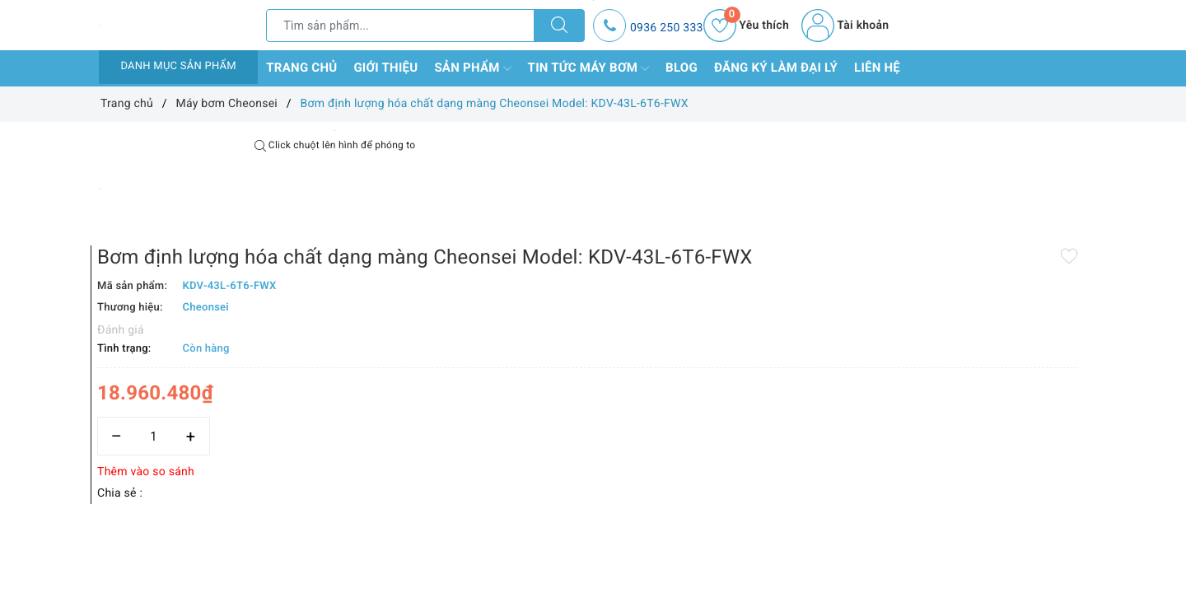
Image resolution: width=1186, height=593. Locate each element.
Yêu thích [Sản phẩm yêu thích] (746, 25)
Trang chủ (301, 67)
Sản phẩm (472, 68)
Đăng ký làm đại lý (776, 67)
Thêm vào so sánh (566, 404)
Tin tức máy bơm (589, 68)
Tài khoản (845, 25)
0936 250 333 (666, 28)
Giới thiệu (385, 67)
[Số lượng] (574, 368)
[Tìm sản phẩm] (400, 25)
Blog (681, 67)
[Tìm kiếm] (559, 25)
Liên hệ (877, 67)
